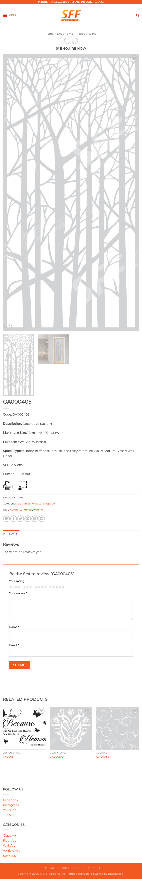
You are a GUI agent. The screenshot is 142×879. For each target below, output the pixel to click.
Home (50, 33)
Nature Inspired (86, 33)
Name (14, 627)
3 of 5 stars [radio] (27, 587)
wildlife (38, 509)
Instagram (11, 805)
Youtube (9, 810)
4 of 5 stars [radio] (40, 587)
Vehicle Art (11, 850)
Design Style (65, 33)
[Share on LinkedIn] (41, 518)
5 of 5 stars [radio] (56, 587)
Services (9, 855)
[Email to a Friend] (27, 518)
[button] (10, 15)
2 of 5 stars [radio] (17, 587)
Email (14, 645)
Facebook (10, 800)
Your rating (16, 581)
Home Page (47, 867)
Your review (18, 593)
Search (63, 867)
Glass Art (9, 835)
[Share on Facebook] (13, 518)
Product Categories (86, 867)
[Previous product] (75, 41)
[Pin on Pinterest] (34, 518)
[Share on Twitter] (20, 518)
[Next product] (67, 41)
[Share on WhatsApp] (6, 518)
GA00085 (102, 756)
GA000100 (56, 756)
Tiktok (8, 815)
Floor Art (9, 840)
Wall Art (9, 845)
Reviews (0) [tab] (11, 534)
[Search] (137, 15)
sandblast (26, 509)
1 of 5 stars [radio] (10, 587)
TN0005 (8, 756)
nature (14, 509)
